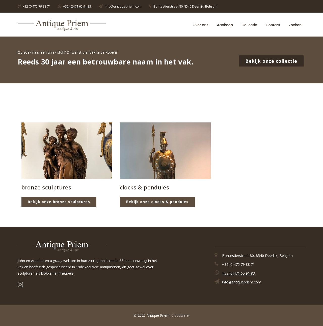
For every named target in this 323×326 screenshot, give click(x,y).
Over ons (200, 24)
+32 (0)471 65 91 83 (77, 6)
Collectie (249, 24)
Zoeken (295, 24)
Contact (273, 24)
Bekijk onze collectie (272, 61)
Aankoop (225, 24)
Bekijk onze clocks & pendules (157, 201)
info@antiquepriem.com (123, 6)
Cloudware (180, 315)
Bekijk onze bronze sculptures (59, 201)
